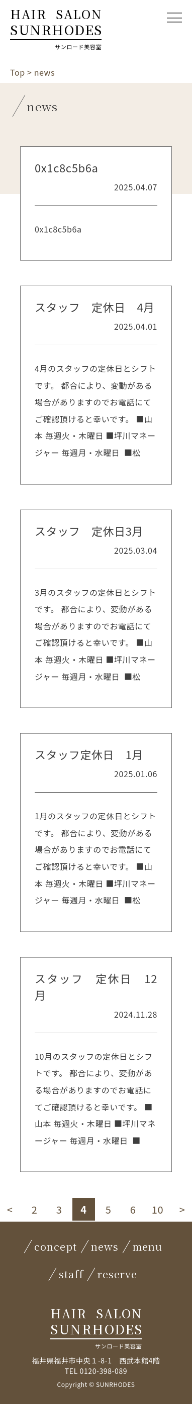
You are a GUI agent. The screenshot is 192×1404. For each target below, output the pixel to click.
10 (157, 1209)
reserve (117, 1274)
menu (147, 1246)
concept (55, 1246)
